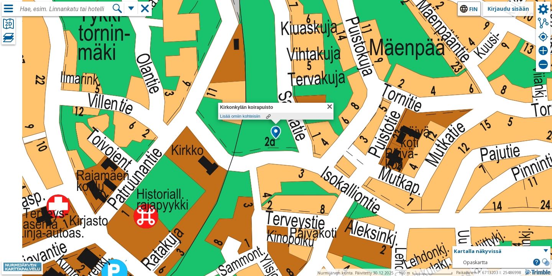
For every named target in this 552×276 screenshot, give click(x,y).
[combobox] (66, 9)
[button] (276, 133)
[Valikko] (8, 8)
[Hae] (117, 8)
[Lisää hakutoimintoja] (131, 8)
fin (473, 9)
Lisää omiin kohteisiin (240, 116)
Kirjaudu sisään (508, 8)
